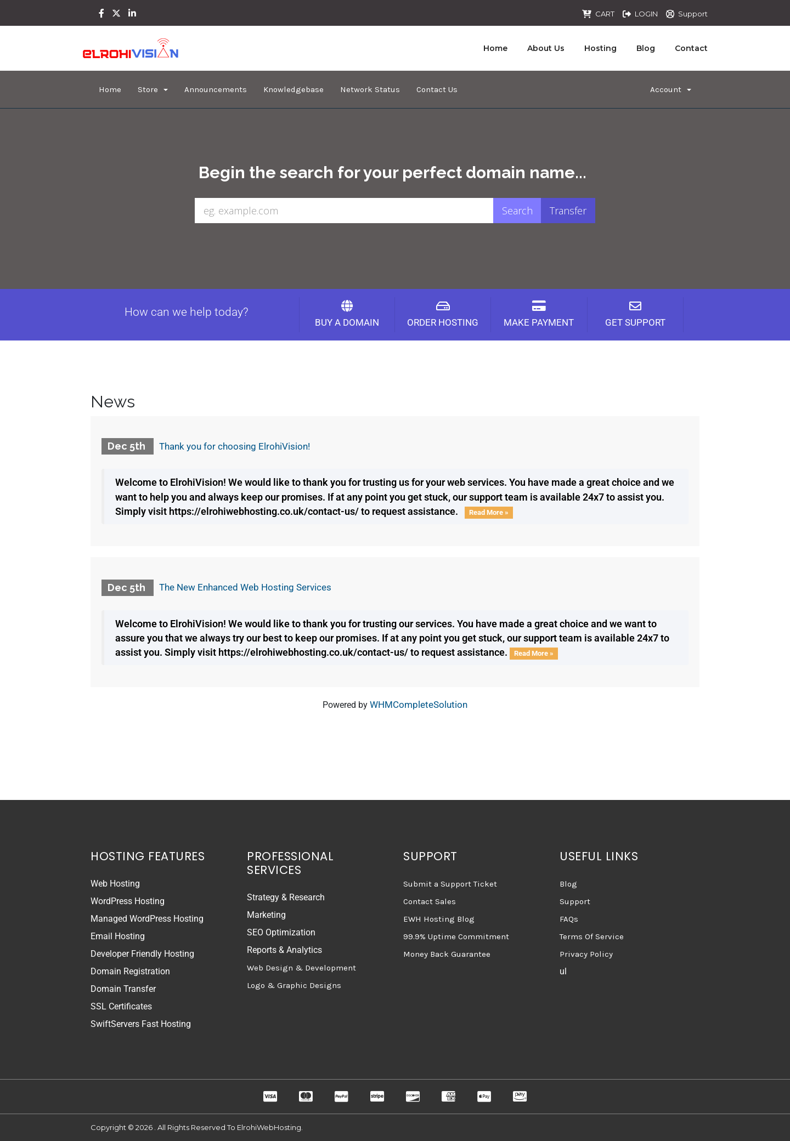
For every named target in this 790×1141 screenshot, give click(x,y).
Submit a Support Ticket (450, 884)
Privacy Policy (586, 954)
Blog (645, 48)
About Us (546, 48)
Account (670, 89)
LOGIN (646, 13)
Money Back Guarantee (446, 954)
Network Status (370, 89)
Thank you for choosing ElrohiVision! (234, 446)
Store (153, 89)
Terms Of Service (592, 936)
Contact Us (437, 89)
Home (495, 48)
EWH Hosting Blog (439, 919)
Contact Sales (429, 901)
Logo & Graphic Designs (294, 985)
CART (604, 13)
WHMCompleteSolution (418, 704)
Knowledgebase (293, 89)
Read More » (489, 512)
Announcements (215, 89)
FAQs (569, 919)
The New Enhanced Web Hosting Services (245, 587)
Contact (691, 48)
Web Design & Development (301, 968)
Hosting (600, 48)
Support (693, 13)
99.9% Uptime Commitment (456, 936)
